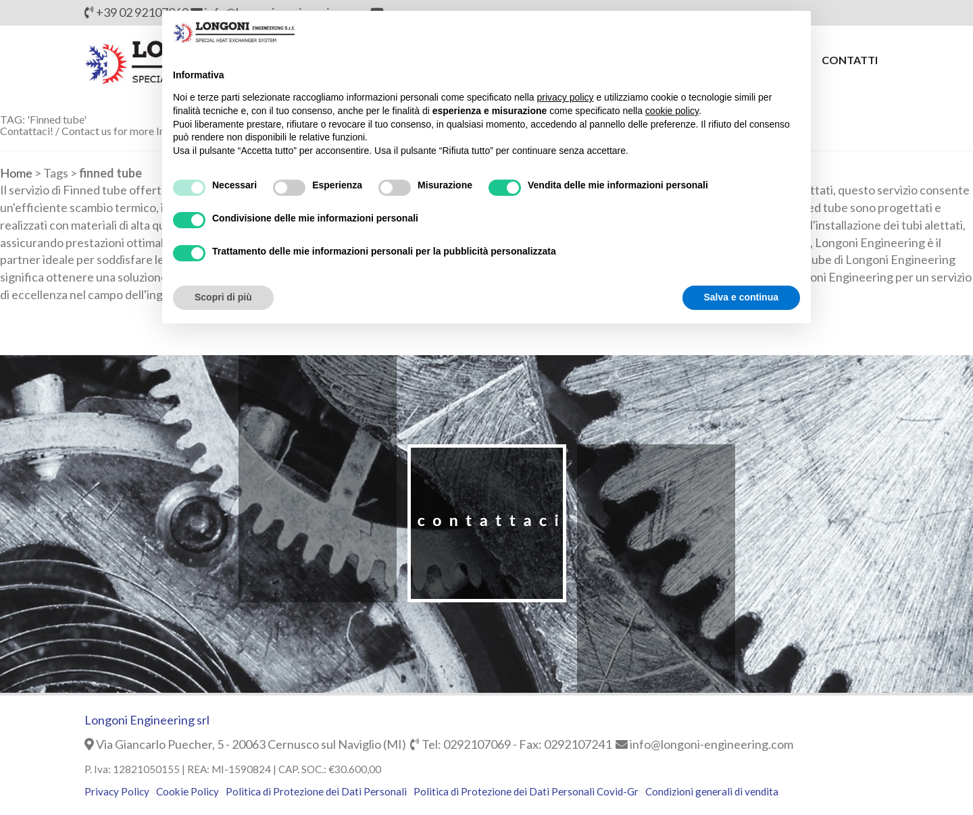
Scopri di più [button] (223, 297)
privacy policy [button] (565, 97)
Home (16, 172)
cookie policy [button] (672, 110)
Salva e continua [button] (741, 297)
